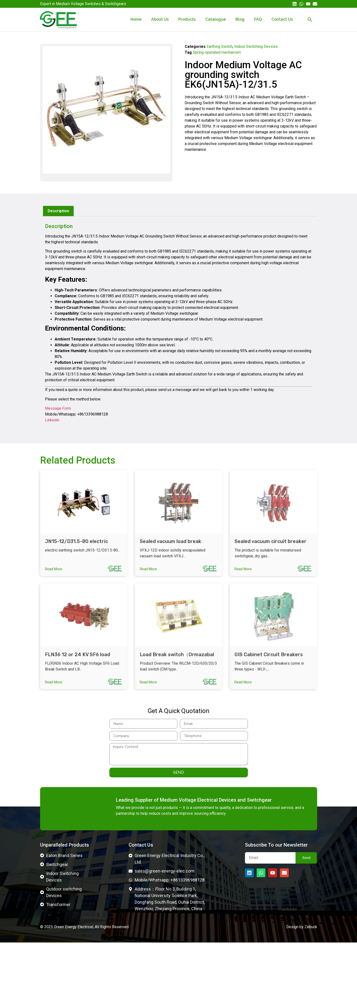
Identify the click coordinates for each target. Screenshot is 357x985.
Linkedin (52, 420)
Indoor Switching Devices (256, 46)
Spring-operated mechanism (217, 52)
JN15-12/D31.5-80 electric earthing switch (76, 544)
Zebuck (311, 969)
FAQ (258, 19)
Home (136, 19)
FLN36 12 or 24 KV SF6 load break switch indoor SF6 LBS (79, 661)
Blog (239, 19)
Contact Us (282, 19)
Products (187, 19)
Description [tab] (58, 211)
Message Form (58, 408)
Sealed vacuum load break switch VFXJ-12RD (170, 544)
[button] (310, 19)
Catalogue (215, 19)
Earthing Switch (220, 46)
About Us (160, 19)
